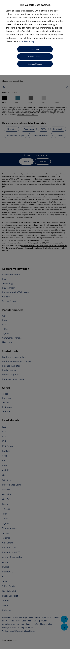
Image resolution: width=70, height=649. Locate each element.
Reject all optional (34, 57)
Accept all (35, 49)
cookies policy (27, 41)
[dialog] (35, 324)
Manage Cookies (35, 64)
